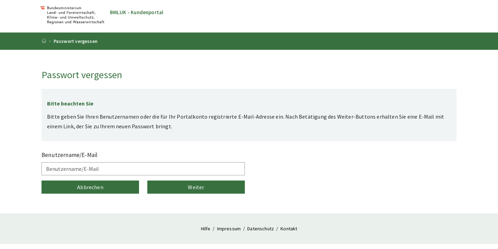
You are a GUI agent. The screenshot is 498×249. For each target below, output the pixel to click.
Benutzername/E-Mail (70, 155)
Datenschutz (261, 228)
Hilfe (206, 228)
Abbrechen (90, 187)
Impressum (229, 228)
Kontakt (288, 228)
